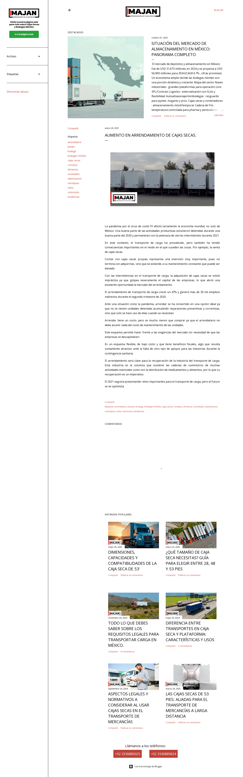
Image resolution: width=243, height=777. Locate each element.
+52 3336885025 (127, 754)
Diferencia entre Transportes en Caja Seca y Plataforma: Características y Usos (190, 631)
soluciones (73, 192)
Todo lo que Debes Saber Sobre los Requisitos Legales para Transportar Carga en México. (133, 634)
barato (71, 146)
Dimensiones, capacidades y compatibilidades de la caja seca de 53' (132, 560)
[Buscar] (218, 10)
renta (70, 187)
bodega (72, 151)
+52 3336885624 (163, 754)
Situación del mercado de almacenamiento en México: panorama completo (181, 48)
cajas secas (74, 160)
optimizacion (75, 178)
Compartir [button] (156, 116)
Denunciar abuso (18, 91)
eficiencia (73, 169)
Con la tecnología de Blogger (145, 767)
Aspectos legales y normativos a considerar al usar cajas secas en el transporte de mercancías (128, 707)
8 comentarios (127, 651)
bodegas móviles (77, 155)
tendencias (73, 196)
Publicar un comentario (175, 116)
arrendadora (74, 142)
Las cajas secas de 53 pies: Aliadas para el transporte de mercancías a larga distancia (187, 705)
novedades (74, 174)
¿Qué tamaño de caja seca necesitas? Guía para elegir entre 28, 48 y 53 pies (190, 560)
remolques (73, 183)
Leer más (218, 115)
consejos (73, 164)
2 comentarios (185, 646)
